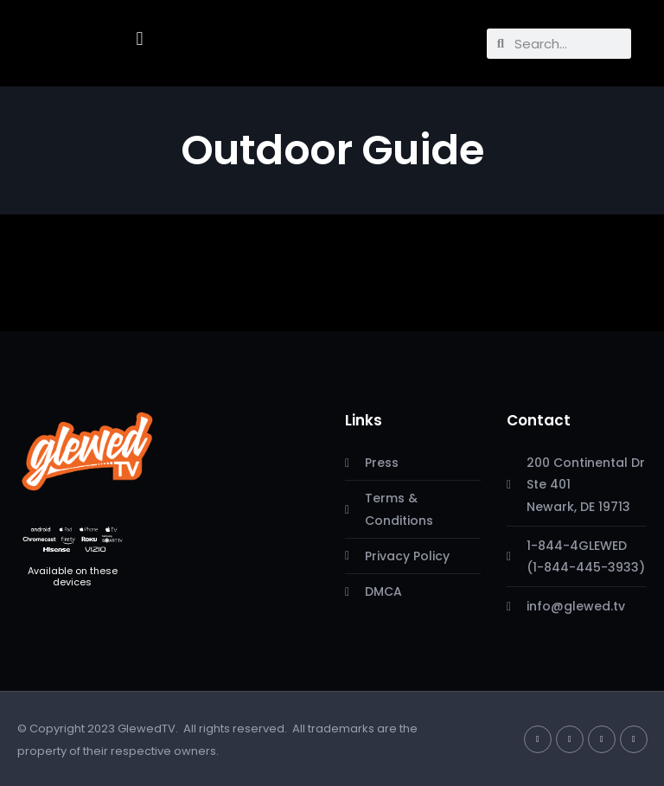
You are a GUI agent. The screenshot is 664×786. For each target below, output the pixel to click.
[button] (139, 39)
